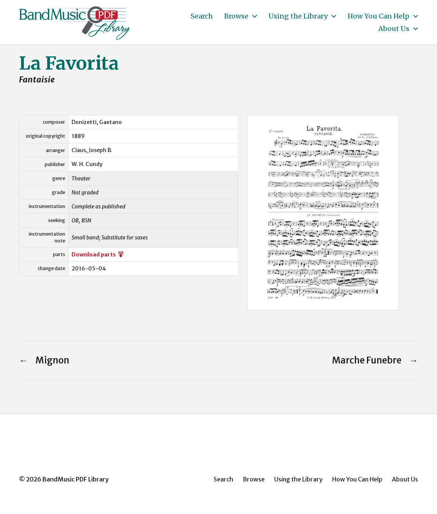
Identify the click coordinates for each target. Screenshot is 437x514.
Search (201, 16)
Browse (236, 16)
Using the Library (298, 16)
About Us (393, 28)
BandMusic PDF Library (75, 479)
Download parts (98, 254)
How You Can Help (378, 16)
